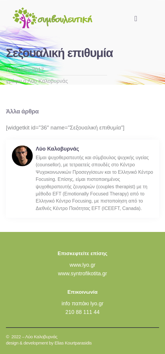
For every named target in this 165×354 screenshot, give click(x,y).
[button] (136, 18)
